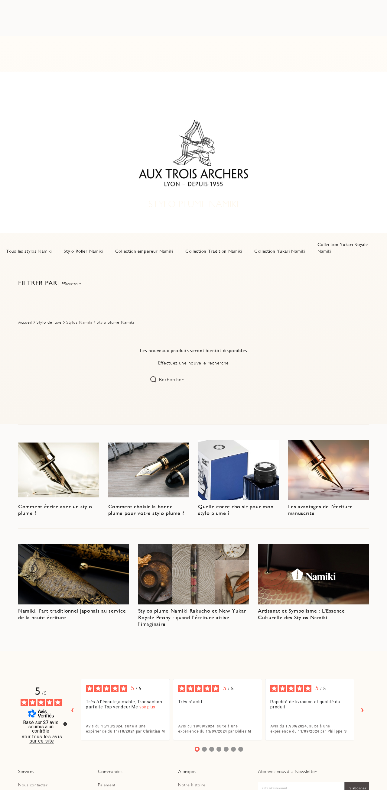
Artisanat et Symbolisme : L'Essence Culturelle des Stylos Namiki (301, 613)
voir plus (147, 706)
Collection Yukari (279, 251)
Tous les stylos (29, 251)
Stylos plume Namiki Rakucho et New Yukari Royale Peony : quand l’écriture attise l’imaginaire (193, 617)
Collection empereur (144, 251)
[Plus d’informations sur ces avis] (64, 723)
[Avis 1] (197, 749)
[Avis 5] (226, 749)
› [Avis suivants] (362, 710)
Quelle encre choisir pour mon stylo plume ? (235, 509)
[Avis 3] (211, 749)
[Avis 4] (218, 749)
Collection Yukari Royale (342, 248)
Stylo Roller (83, 251)
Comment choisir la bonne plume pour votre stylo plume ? (146, 509)
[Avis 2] (204, 749)
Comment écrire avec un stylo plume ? (55, 509)
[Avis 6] (233, 749)
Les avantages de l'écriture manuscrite (320, 509)
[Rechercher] (90, 27)
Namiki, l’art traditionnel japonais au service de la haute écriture (72, 613)
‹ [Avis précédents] (72, 710)
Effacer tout (71, 283)
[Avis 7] (240, 749)
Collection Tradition (213, 251)
